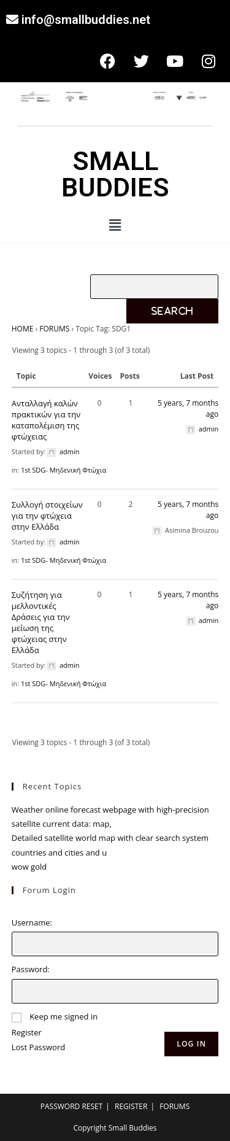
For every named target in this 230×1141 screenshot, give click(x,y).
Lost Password (38, 1047)
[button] (114, 224)
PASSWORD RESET (71, 1106)
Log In (191, 1044)
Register (27, 1032)
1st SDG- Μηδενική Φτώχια (63, 469)
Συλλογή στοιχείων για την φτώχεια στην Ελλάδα (47, 515)
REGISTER (131, 1106)
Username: (32, 922)
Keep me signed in (63, 1016)
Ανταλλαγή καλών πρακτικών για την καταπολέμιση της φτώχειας (46, 420)
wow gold (29, 866)
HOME (23, 328)
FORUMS (54, 328)
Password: (31, 969)
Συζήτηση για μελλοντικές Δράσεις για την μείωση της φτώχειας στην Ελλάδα (41, 622)
